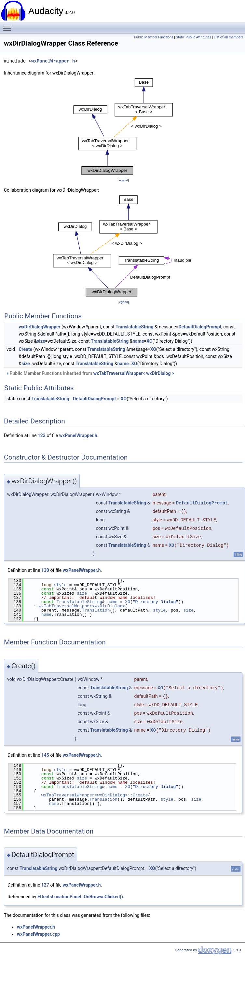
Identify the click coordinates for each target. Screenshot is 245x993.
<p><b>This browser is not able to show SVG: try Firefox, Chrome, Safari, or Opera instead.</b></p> (123, 126)
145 (45, 755)
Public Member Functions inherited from (90, 373)
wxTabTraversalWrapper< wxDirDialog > (133, 373)
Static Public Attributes (193, 37)
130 (45, 570)
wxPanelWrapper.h (53, 61)
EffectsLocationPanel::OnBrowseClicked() (80, 896)
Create (25, 349)
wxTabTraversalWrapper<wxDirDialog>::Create (94, 795)
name (138, 341)
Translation (96, 610)
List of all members (228, 37)
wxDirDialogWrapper (39, 326)
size (41, 341)
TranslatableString (134, 326)
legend (123, 180)
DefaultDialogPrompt (199, 326)
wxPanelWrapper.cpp (38, 934)
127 (45, 885)
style (60, 585)
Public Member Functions (153, 37)
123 (42, 435)
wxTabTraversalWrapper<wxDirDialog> (82, 606)
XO (149, 341)
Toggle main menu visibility (8, 25)
